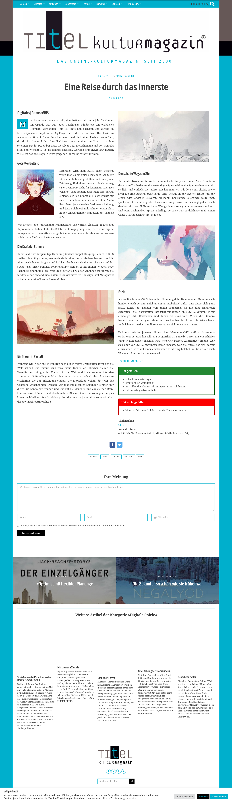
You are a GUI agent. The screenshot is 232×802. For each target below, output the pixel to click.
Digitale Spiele (106, 76)
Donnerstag (70, 3)
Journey (116, 457)
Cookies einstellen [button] (184, 796)
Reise (140, 457)
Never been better (187, 677)
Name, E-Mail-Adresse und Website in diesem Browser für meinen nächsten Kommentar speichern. (72, 525)
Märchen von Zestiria (68, 667)
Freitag (86, 3)
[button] (132, 781)
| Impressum (133, 3)
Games (105, 457)
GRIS (121, 425)
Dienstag (38, 3)
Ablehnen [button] (203, 796)
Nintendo (128, 457)
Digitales (121, 76)
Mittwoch (53, 3)
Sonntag (116, 3)
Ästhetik (93, 457)
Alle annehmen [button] (219, 796)
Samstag (100, 3)
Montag (23, 3)
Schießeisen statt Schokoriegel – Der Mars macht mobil (34, 679)
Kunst (131, 76)
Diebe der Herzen (106, 678)
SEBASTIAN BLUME (131, 361)
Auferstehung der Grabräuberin (154, 671)
